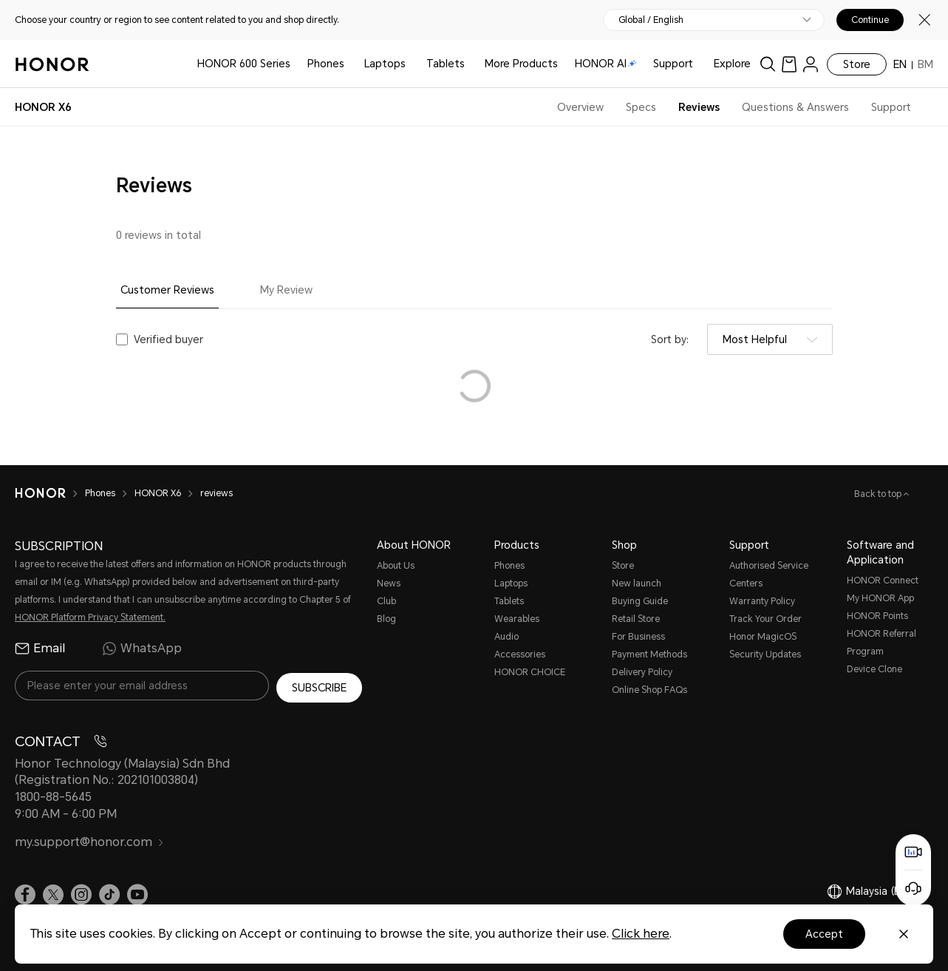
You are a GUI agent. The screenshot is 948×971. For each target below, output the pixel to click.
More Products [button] (521, 64)
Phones (325, 64)
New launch (636, 583)
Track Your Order (765, 619)
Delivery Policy (642, 672)
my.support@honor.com (89, 840)
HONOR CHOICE (529, 672)
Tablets (445, 64)
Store (856, 64)
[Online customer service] (913, 888)
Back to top (879, 494)
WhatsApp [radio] (142, 648)
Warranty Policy (762, 601)
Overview (580, 107)
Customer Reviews (167, 290)
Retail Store (636, 619)
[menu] (810, 64)
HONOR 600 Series (243, 64)
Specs (641, 107)
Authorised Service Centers (768, 575)
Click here (640, 934)
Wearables (516, 619)
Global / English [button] (650, 20)
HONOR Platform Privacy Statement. (90, 617)
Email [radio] (40, 648)
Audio (506, 637)
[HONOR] (40, 493)
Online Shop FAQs (649, 690)
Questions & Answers (795, 107)
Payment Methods (649, 654)
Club (386, 601)
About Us (396, 566)
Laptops (385, 64)
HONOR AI (606, 64)
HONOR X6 (157, 493)
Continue (870, 20)
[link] (789, 64)
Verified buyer (168, 339)
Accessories (519, 654)
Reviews (699, 107)
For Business (638, 637)
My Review (286, 290)
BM (925, 64)
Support (673, 64)
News (388, 583)
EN (900, 64)
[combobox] (770, 339)
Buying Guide (640, 601)
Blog (386, 619)
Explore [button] (732, 64)
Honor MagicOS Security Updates (765, 646)
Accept (824, 934)
